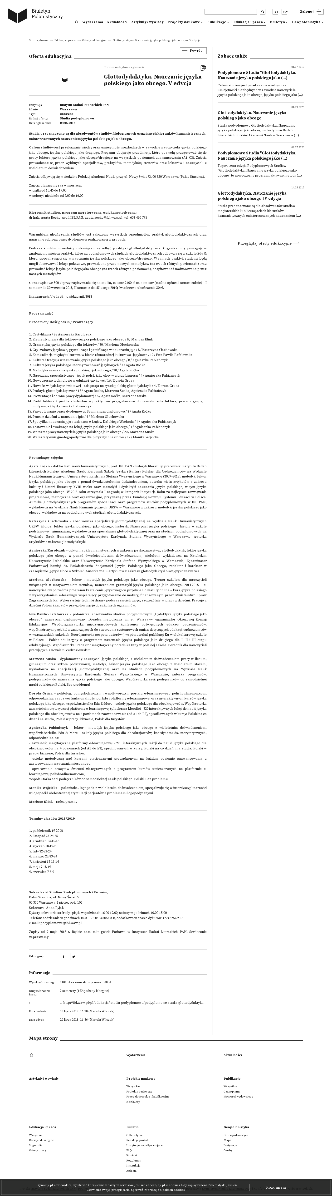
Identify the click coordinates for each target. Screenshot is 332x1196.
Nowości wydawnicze (238, 1096)
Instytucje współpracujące (144, 1145)
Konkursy (133, 1102)
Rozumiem (276, 1187)
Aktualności (117, 22)
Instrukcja (133, 1165)
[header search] (231, 12)
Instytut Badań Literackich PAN (84, 105)
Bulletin (132, 1127)
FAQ (129, 1150)
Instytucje (230, 1145)
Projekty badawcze (139, 1091)
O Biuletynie (134, 1135)
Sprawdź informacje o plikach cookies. (158, 1190)
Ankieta (131, 1171)
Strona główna (38, 40)
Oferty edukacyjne (94, 40)
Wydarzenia (92, 22)
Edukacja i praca (248, 22)
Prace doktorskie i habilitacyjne (148, 1096)
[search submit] (262, 12)
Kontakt (131, 1155)
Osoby (228, 1150)
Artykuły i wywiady (147, 22)
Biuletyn (277, 22)
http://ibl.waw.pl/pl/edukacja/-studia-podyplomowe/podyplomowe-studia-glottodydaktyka (133, 1003)
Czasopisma (232, 1091)
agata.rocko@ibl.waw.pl (103, 218)
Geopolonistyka (306, 22)
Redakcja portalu (137, 1140)
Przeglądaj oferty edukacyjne (265, 243)
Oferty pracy (37, 1150)
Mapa (227, 1140)
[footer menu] (32, 1055)
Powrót (196, 51)
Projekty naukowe (183, 22)
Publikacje (216, 22)
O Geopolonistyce (236, 1135)
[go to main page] (36, 16)
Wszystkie (133, 1086)
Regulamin (133, 1160)
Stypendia (35, 1145)
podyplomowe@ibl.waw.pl (61, 923)
